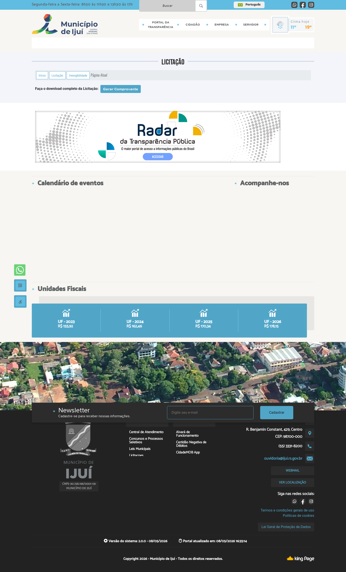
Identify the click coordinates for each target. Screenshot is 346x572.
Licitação (57, 75)
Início (42, 75)
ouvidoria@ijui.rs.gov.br (283, 458)
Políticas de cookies (298, 515)
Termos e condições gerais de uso (287, 510)
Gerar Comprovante (120, 89)
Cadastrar (276, 412)
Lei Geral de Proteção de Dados (286, 527)
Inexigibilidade (78, 75)
